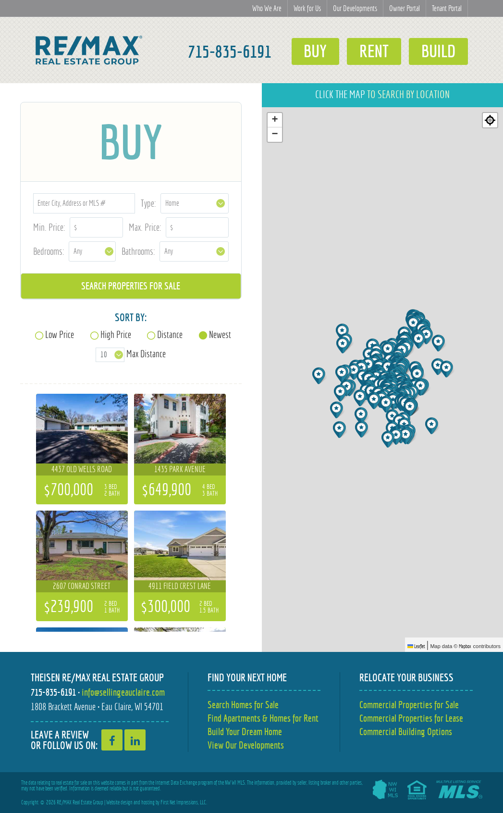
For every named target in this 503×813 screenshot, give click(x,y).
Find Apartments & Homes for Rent (263, 718)
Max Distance (146, 353)
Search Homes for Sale (243, 704)
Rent (374, 51)
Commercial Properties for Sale (409, 704)
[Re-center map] (490, 120)
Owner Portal (404, 8)
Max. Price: (145, 227)
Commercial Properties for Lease (411, 718)
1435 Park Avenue (180, 469)
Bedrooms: (48, 251)
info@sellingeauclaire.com (123, 692)
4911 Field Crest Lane (179, 586)
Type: (148, 203)
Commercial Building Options (405, 731)
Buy (315, 51)
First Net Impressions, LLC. (183, 802)
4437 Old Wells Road (81, 469)
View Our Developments (246, 744)
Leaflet (416, 646)
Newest (220, 334)
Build (438, 51)
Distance (170, 334)
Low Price (59, 334)
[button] (388, 439)
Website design (119, 802)
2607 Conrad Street (81, 586)
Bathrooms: (138, 251)
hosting (148, 802)
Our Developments (355, 8)
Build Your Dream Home (245, 731)
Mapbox (465, 646)
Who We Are (267, 8)
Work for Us (307, 8)
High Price (115, 334)
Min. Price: (49, 227)
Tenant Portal (447, 8)
